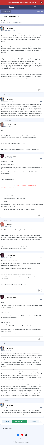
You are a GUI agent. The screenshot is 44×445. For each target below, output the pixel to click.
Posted (8, 30)
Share (7, 421)
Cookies (22, 439)
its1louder (5, 21)
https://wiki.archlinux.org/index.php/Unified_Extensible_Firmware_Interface (19, 369)
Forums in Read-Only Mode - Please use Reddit (20, 2)
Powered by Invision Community (22, 442)
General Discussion (17, 22)
